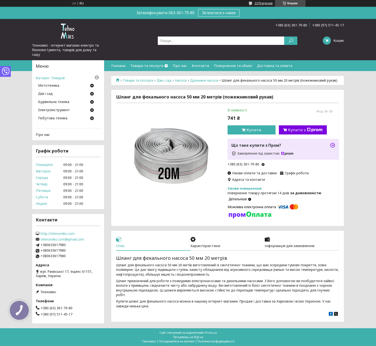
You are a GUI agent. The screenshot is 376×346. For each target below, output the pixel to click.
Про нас (180, 65)
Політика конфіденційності (216, 341)
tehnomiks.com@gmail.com (62, 239)
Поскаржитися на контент (176, 341)
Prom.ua (211, 333)
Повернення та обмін (233, 65)
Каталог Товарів (50, 77)
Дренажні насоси (204, 80)
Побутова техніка (52, 118)
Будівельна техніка (53, 102)
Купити (254, 130)
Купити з (305, 130)
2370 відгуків (263, 3)
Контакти (200, 65)
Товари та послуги (146, 65)
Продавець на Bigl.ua (188, 337)
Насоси (181, 80)
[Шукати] (290, 40)
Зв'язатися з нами (219, 12)
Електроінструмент (54, 110)
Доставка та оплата (274, 65)
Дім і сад (164, 80)
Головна (118, 65)
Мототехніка (48, 86)
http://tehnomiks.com (58, 233)
